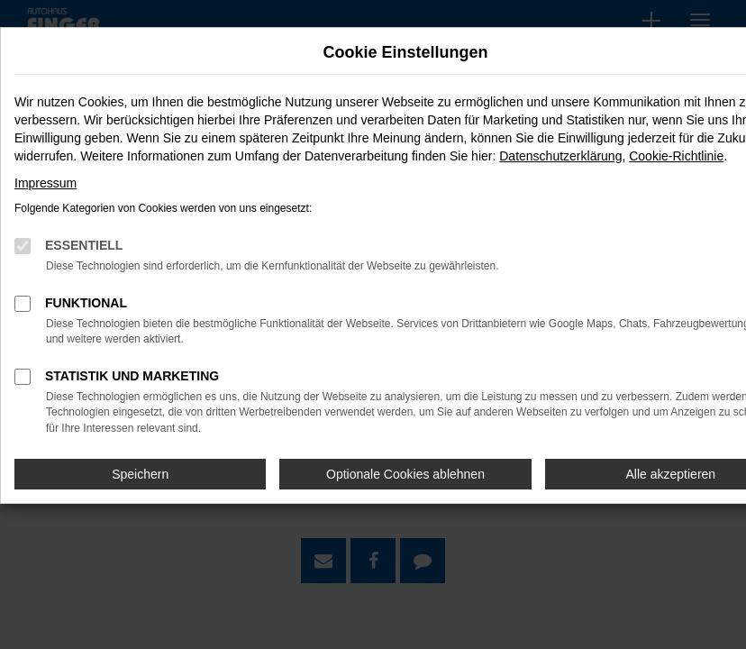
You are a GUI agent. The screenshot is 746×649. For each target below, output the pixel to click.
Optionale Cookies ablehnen (405, 474)
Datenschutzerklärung (560, 156)
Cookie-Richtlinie (676, 156)
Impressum (45, 183)
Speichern (140, 474)
